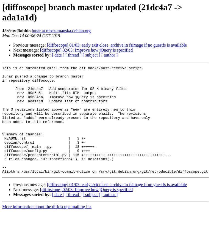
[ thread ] (73, 55)
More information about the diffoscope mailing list (46, 228)
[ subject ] (91, 55)
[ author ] (109, 55)
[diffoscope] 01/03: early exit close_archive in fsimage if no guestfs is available (117, 45)
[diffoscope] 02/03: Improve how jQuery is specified (86, 50)
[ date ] (58, 55)
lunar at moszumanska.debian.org (61, 30)
